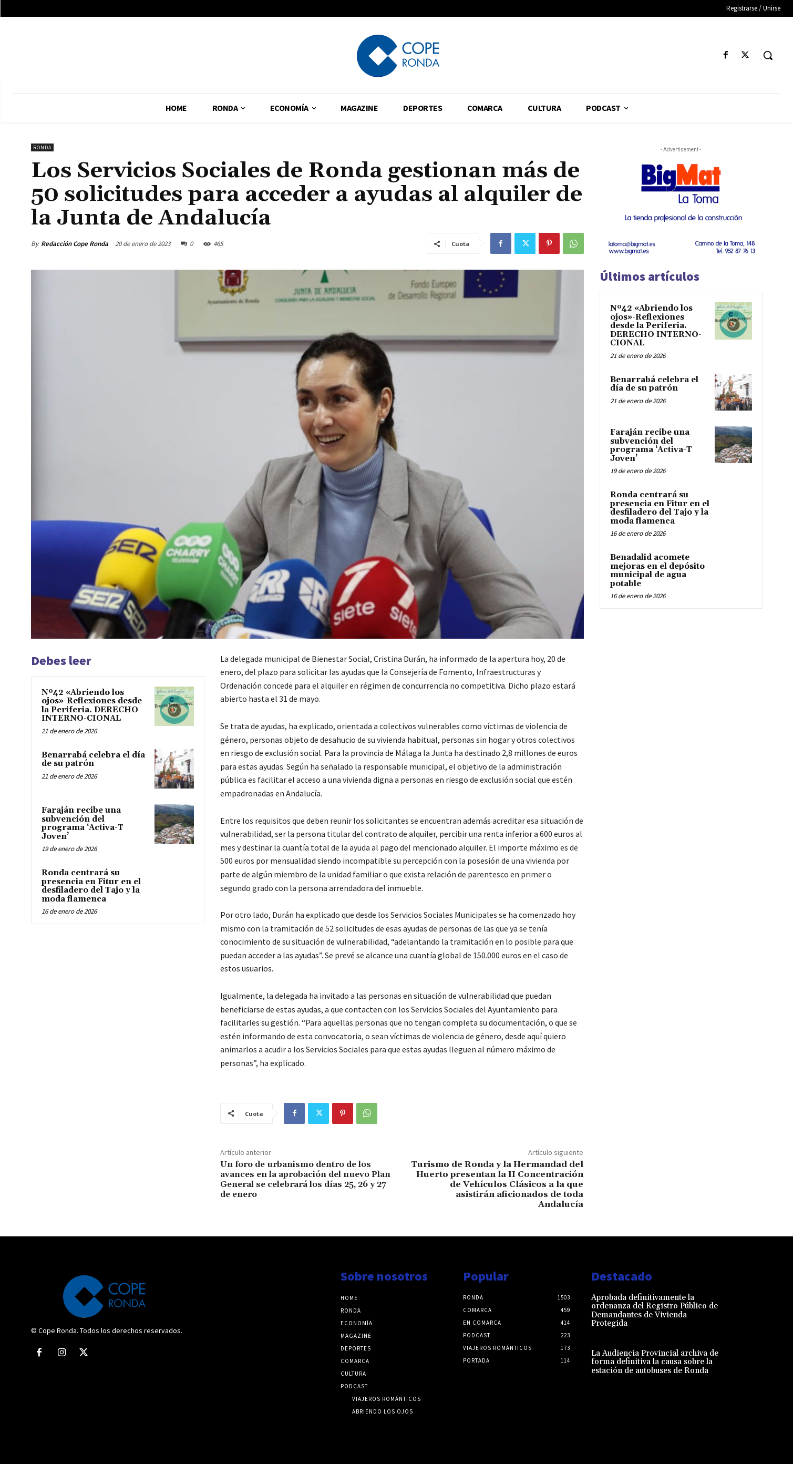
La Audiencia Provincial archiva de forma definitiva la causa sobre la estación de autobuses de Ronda (654, 1362)
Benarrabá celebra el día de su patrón (93, 759)
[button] (767, 55)
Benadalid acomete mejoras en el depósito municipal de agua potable (657, 570)
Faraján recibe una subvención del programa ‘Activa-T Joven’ (82, 823)
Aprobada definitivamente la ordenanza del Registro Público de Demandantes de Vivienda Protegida (654, 1311)
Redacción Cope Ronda (74, 243)
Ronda (42, 147)
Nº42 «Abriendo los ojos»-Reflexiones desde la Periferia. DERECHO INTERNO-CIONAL (92, 706)
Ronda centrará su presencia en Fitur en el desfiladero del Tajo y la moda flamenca (91, 886)
